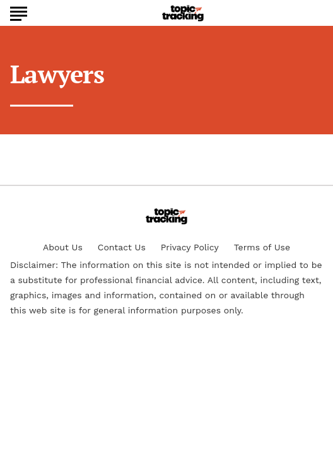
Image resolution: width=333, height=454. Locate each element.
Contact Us (122, 247)
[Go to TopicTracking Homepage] (183, 13)
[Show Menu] (18, 12)
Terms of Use (262, 247)
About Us (63, 247)
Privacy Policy (190, 247)
